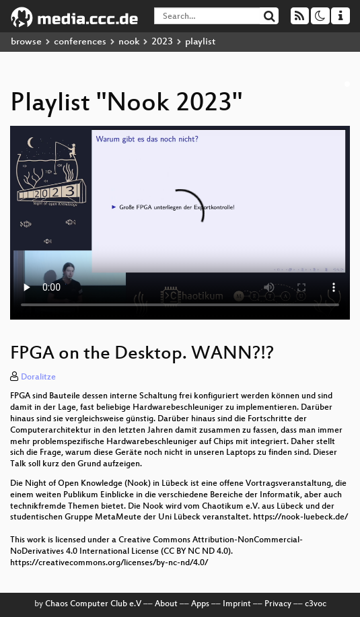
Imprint (237, 604)
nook (128, 42)
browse (26, 42)
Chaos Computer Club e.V (93, 604)
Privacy (277, 604)
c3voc (315, 604)
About (166, 604)
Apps (200, 604)
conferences (80, 42)
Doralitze (38, 377)
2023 (162, 42)
